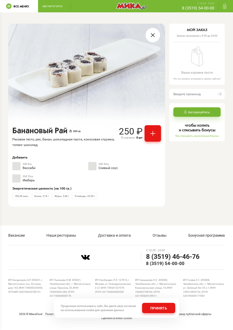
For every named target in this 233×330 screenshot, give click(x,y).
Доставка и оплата (114, 235)
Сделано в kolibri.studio (116, 318)
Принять (158, 308)
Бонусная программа (206, 235)
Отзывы (160, 235)
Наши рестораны (61, 235)
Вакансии (16, 235)
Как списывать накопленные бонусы (197, 135)
